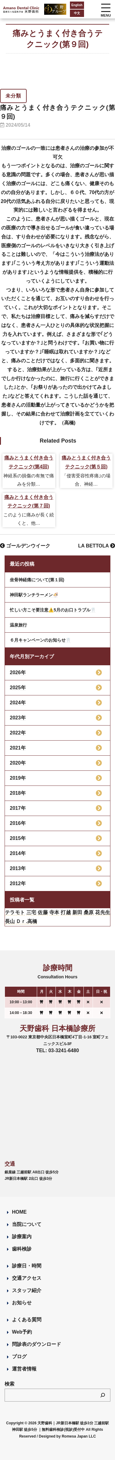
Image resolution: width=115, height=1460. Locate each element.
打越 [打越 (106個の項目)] (66, 912)
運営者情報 (24, 1368)
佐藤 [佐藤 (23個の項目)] (43, 912)
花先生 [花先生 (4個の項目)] (102, 912)
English (76, 5)
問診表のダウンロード (36, 1344)
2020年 (18, 763)
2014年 (18, 853)
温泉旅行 (18, 625)
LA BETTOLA (96, 545)
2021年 (18, 747)
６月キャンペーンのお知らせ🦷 (40, 640)
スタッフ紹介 (26, 1290)
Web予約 (22, 1332)
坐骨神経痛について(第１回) (37, 579)
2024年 (18, 702)
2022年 (18, 732)
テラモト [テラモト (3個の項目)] (15, 912)
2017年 (18, 808)
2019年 (18, 778)
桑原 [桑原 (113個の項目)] (89, 912)
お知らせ (22, 1302)
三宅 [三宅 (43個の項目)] (31, 912)
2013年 (18, 868)
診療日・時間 (26, 1265)
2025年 (18, 687)
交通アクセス (26, 1278)
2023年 (18, 717)
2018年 (18, 793)
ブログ (19, 1356)
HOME (19, 1212)
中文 (77, 13)
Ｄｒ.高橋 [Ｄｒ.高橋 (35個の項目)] (26, 921)
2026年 (18, 672)
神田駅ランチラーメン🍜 (34, 594)
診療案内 (22, 1236)
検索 (9, 1383)
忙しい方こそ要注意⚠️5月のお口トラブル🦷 (53, 609)
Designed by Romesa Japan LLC (67, 1436)
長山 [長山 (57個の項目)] (10, 921)
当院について (26, 1224)
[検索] (103, 1395)
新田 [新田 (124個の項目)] (77, 912)
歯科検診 (22, 1248)
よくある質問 (26, 1319)
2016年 (18, 823)
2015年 (18, 838)
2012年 (18, 883)
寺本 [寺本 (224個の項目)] (54, 912)
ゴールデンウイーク (25, 545)
